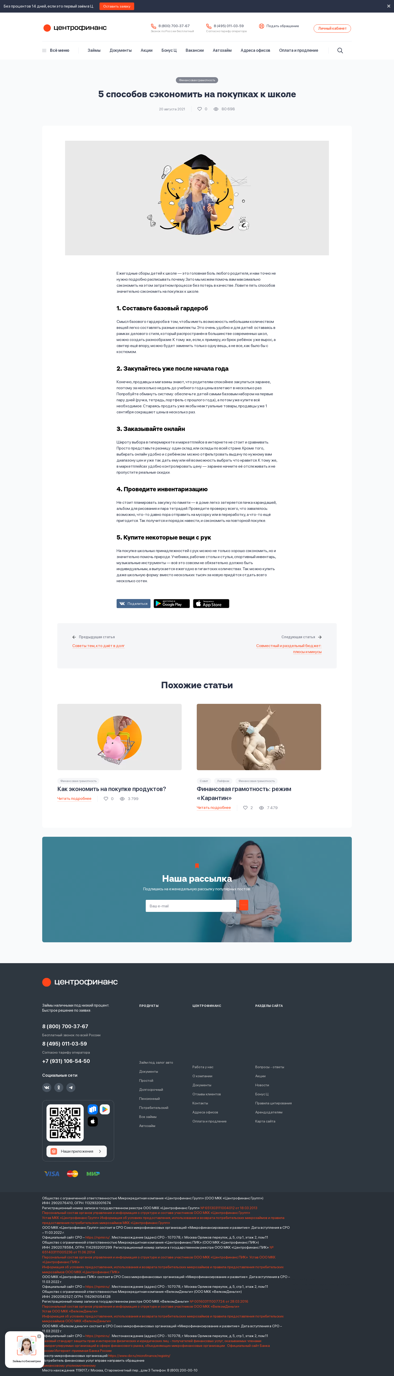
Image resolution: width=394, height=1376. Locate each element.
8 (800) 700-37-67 (162, 27)
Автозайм (222, 53)
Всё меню (55, 53)
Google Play (172, 606)
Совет (204, 783)
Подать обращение (271, 27)
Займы (94, 53)
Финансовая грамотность (197, 83)
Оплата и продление (298, 53)
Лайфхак (223, 783)
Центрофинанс (74, 30)
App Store (211, 606)
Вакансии (195, 53)
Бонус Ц (169, 53)
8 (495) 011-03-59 (217, 27)
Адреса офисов (255, 53)
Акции (147, 53)
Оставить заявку (116, 6)
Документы (121, 53)
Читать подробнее (74, 801)
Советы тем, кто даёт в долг (98, 648)
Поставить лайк (202, 112)
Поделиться (137, 606)
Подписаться (243, 908)
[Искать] (340, 53)
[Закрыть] (39, 1336)
